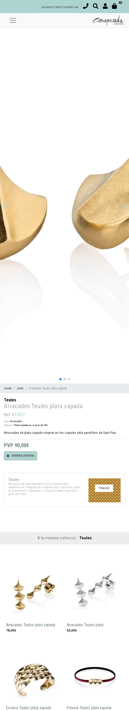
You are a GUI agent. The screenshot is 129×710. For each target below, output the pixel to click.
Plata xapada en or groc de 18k (31, 425)
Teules (10, 399)
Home (8, 388)
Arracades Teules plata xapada (30, 625)
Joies (20, 388)
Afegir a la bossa (20, 455)
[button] (5, 206)
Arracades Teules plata (85, 625)
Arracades (16, 421)
